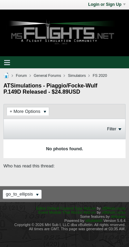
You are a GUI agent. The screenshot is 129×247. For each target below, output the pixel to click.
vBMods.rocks (114, 208)
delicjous (118, 216)
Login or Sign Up (107, 4)
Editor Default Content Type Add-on (66, 208)
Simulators (77, 75)
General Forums (47, 75)
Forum (21, 75)
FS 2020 (100, 75)
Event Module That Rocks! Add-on (67, 212)
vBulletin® (94, 221)
